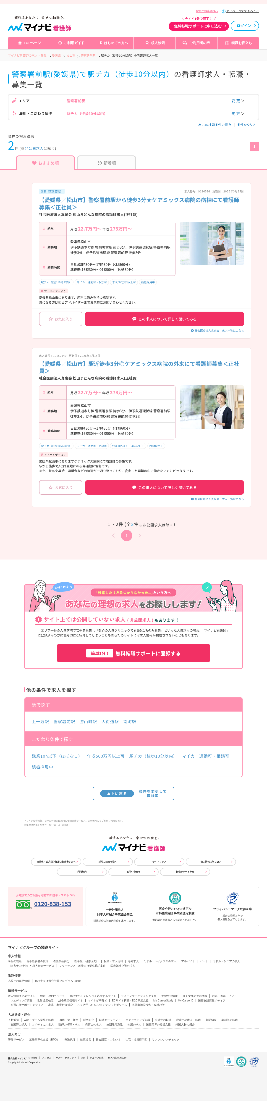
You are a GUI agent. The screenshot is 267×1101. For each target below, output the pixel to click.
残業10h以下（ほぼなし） (128, 446)
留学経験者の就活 (37, 961)
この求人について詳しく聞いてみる (164, 319)
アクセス (46, 1057)
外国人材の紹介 (185, 1024)
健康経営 (85, 1039)
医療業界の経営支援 (158, 1024)
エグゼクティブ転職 (138, 1020)
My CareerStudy (163, 1000)
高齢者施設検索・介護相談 (148, 1004)
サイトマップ (159, 861)
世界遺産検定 (45, 1000)
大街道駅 (110, 721)
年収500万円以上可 (124, 282)
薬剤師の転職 (229, 1020)
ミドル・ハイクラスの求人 (160, 961)
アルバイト (188, 961)
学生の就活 (15, 961)
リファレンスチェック (165, 1039)
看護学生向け (61, 961)
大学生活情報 (169, 996)
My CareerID (185, 1000)
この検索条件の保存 (215, 124)
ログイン (244, 26)
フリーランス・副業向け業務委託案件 (82, 965)
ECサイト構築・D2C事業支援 (130, 1000)
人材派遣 (13, 1020)
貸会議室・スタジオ (108, 1039)
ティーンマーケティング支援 (139, 996)
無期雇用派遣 (114, 1024)
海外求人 (133, 961)
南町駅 (129, 721)
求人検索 (158, 43)
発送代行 (69, 1039)
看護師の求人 (18, 1024)
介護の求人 (134, 1024)
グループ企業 (97, 1057)
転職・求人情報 (113, 961)
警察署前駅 (64, 721)
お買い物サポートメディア (26, 1004)
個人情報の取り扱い (211, 861)
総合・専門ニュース (52, 996)
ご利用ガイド (74, 43)
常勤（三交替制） (52, 191)
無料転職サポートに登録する (133, 653)
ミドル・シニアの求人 (226, 961)
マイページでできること (242, 11)
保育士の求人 (93, 1024)
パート (204, 961)
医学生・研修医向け (86, 961)
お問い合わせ (133, 871)
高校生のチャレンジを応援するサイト (93, 996)
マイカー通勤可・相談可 (92, 282)
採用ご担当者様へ (207, 11)
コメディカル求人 (43, 1024)
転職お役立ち (241, 43)
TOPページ (32, 43)
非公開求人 (34, 148)
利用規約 (81, 871)
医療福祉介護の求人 (122, 965)
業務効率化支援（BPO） (44, 1039)
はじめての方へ (116, 43)
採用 (83, 1057)
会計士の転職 (163, 1020)
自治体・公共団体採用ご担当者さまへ (56, 861)
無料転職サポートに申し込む (198, 26)
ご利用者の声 (199, 43)
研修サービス (16, 1039)
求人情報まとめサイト (21, 996)
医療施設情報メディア (211, 1000)
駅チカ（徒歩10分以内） (56, 282)
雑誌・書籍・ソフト (224, 996)
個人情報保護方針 (117, 1057)
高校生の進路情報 (19, 981)
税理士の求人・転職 (188, 1020)
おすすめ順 (45, 163)
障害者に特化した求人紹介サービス (32, 965)
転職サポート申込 (185, 871)
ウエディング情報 (21, 1000)
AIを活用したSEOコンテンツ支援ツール (102, 1004)
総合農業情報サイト (70, 1000)
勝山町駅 (88, 721)
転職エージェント (110, 1020)
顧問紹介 (211, 1020)
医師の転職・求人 (69, 1024)
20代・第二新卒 (68, 1020)
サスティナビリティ (66, 1057)
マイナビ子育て (97, 1000)
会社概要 (32, 1057)
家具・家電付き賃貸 (60, 1004)
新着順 (106, 163)
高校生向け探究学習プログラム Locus (58, 981)
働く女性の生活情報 (195, 996)
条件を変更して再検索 (133, 793)
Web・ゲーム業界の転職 (39, 1020)
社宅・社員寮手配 (136, 1039)
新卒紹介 (88, 1020)
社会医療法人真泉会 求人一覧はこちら (219, 330)
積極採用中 (148, 282)
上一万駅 (40, 721)
